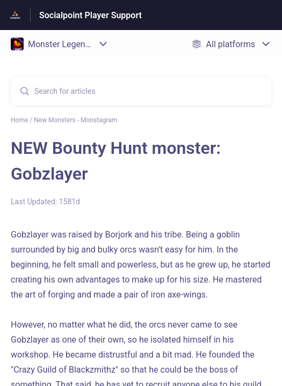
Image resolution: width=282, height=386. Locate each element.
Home (19, 120)
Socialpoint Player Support (90, 15)
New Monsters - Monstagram (75, 120)
